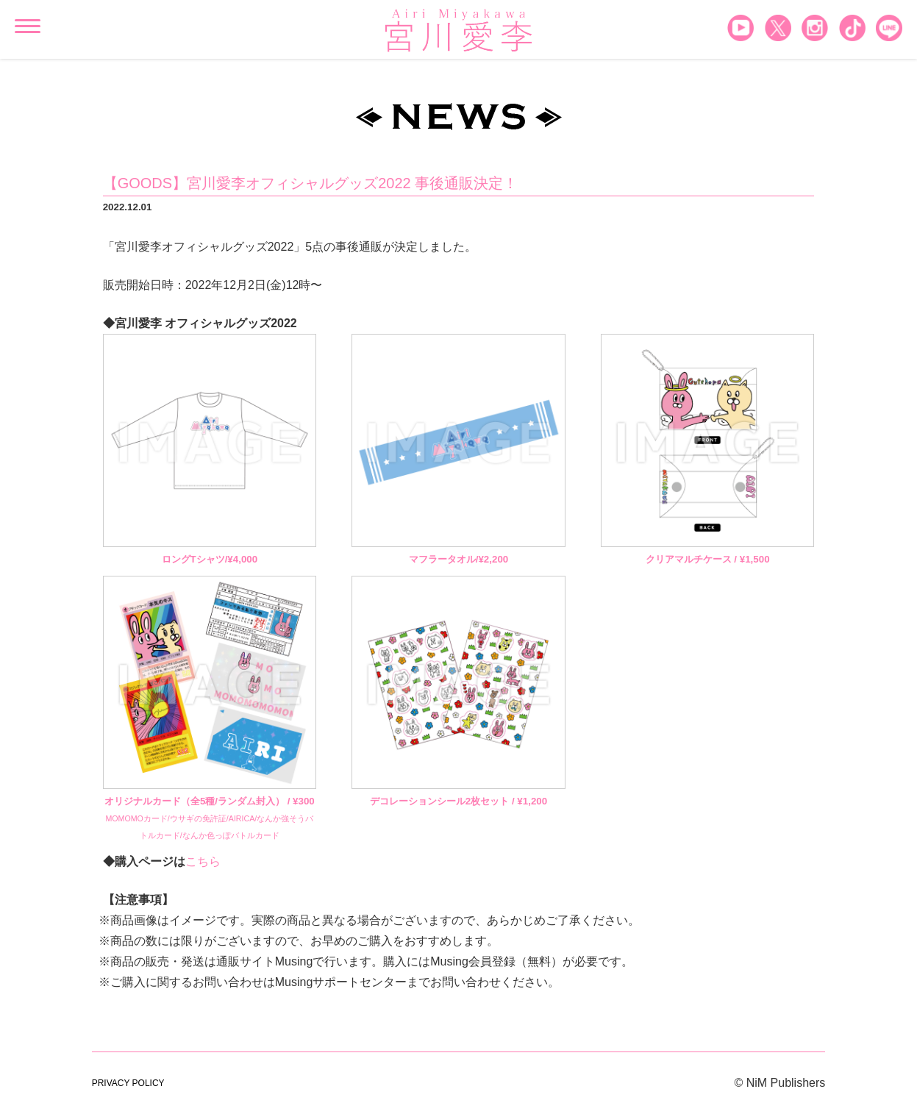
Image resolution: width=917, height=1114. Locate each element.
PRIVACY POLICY (128, 1083)
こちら (203, 861)
